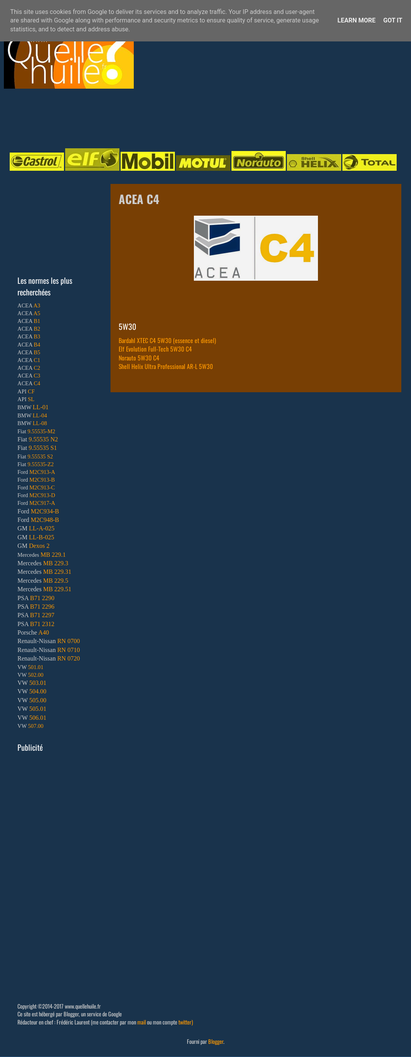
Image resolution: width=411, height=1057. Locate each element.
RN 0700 (68, 641)
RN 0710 (68, 650)
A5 (36, 313)
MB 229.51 (57, 589)
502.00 (35, 675)
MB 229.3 (55, 563)
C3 (37, 375)
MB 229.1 (53, 554)
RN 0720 (68, 658)
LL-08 (40, 423)
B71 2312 (42, 624)
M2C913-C (42, 487)
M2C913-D (42, 495)
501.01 (35, 667)
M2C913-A (42, 472)
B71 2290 (42, 598)
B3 (37, 336)
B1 (37, 321)
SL (31, 399)
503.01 (37, 683)
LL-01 (40, 407)
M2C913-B (42, 480)
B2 (37, 329)
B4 (37, 344)
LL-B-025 (41, 537)
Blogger (215, 1041)
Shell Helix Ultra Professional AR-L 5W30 (166, 366)
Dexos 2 (39, 545)
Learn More (356, 20)
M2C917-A (42, 503)
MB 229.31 (57, 571)
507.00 (35, 726)
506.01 (37, 717)
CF (31, 391)
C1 (37, 360)
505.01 (37, 708)
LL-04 (40, 415)
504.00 (37, 691)
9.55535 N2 (43, 439)
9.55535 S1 (43, 447)
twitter (185, 1022)
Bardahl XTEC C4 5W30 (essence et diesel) (167, 340)
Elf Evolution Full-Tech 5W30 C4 (155, 348)
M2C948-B (45, 519)
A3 (36, 305)
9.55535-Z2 (41, 464)
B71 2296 (42, 606)
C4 (37, 383)
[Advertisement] (198, 117)
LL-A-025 (42, 528)
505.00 (37, 700)
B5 (37, 352)
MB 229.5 (55, 580)
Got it (392, 20)
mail (141, 1022)
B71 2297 (42, 615)
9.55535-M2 (41, 431)
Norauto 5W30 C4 (139, 357)
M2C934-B (45, 511)
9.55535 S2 (40, 456)
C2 (37, 368)
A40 (43, 632)
